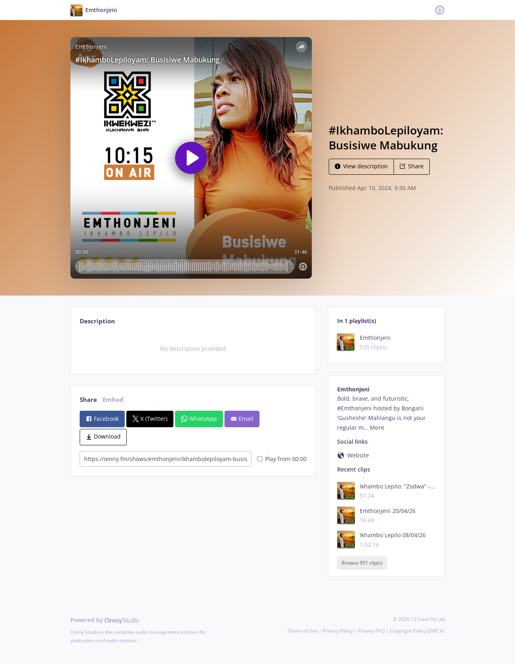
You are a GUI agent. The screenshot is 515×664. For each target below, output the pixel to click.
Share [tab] (88, 399)
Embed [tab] (113, 399)
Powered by (104, 620)
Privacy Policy (338, 630)
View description (361, 166)
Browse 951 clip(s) (362, 562)
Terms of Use (302, 630)
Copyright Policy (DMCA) (417, 630)
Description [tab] (97, 321)
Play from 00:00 (282, 459)
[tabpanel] (193, 349)
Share (412, 166)
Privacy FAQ (371, 630)
